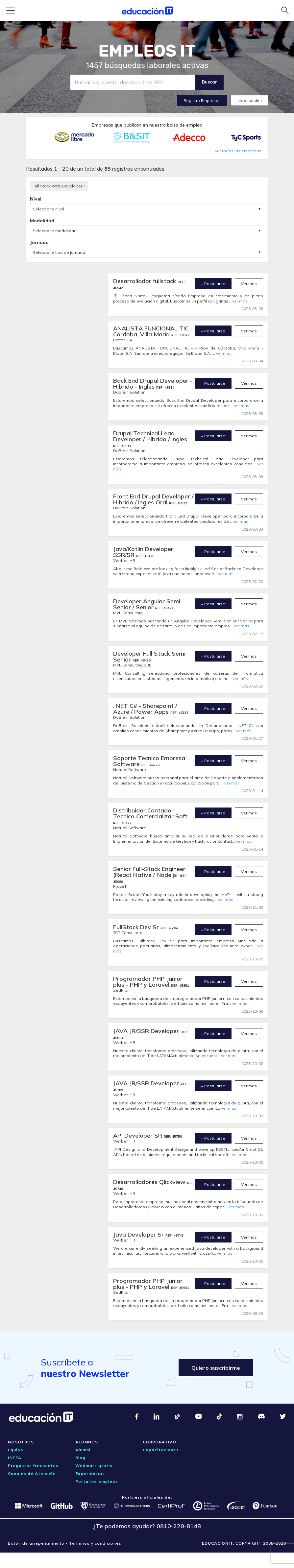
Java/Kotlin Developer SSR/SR (143, 552)
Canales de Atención (32, 1473)
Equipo (15, 1449)
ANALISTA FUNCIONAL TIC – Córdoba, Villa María (153, 331)
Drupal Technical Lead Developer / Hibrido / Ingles (150, 436)
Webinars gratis (93, 1465)
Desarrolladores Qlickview (150, 1182)
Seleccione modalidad (55, 230)
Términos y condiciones (95, 1543)
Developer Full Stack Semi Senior (149, 656)
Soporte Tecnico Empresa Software (149, 761)
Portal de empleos (96, 1481)
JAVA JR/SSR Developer (147, 1031)
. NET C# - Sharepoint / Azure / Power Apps (145, 708)
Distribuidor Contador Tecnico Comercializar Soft (150, 813)
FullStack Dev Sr (136, 927)
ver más (240, 301)
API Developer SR (138, 1135)
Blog (80, 1457)
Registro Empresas (202, 100)
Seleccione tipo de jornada (59, 252)
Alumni (82, 1449)
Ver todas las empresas (238, 150)
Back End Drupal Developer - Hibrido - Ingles (152, 383)
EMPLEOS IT (147, 51)
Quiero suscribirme (215, 1367)
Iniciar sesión (249, 100)
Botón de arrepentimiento (36, 1543)
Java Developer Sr (139, 1234)
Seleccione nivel (48, 208)
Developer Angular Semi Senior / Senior (146, 604)
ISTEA (14, 1457)
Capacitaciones (161, 1449)
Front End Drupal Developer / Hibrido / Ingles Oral (153, 499)
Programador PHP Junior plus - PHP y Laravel (148, 981)
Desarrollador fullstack (145, 281)
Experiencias (90, 1473)
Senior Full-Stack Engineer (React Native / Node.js (149, 872)
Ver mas (249, 283)
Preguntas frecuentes (33, 1465)
